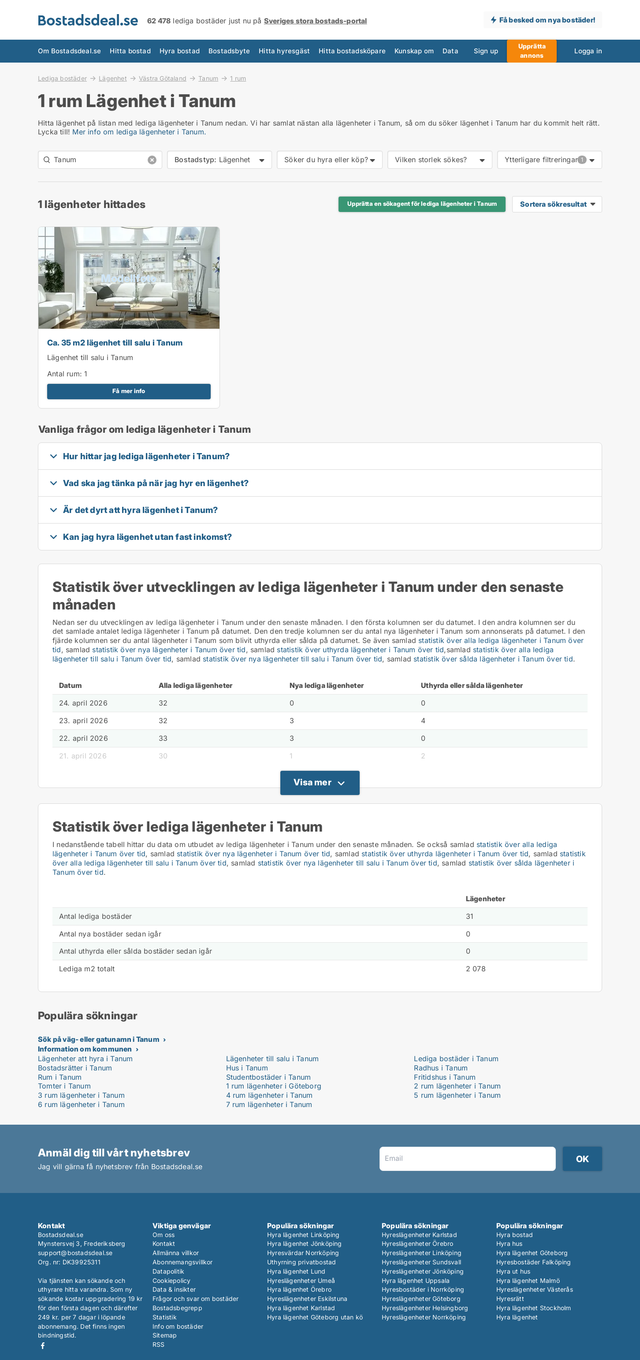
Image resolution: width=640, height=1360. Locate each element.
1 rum (238, 78)
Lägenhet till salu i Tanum (90, 357)
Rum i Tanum (60, 1077)
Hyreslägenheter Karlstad (419, 1234)
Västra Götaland (162, 78)
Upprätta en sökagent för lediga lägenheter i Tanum (422, 203)
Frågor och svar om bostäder (195, 1298)
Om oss (164, 1234)
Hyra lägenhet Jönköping (304, 1243)
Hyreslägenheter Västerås (534, 1289)
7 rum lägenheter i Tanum (269, 1104)
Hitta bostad (130, 51)
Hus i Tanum (247, 1067)
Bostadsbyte (229, 51)
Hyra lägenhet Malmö (528, 1280)
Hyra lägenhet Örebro (299, 1289)
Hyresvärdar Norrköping (303, 1252)
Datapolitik (168, 1271)
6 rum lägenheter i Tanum (81, 1104)
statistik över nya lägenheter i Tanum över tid (169, 649)
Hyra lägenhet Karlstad (301, 1308)
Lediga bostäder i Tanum (456, 1058)
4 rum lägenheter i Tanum (269, 1095)
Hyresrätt (510, 1298)
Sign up (486, 51)
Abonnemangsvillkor (183, 1262)
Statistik (165, 1317)
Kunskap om (414, 51)
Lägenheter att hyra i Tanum (85, 1058)
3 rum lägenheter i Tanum (81, 1095)
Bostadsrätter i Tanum (75, 1067)
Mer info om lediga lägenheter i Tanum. (139, 131)
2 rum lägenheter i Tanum (457, 1085)
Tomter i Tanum (64, 1085)
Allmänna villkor (176, 1252)
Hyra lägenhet (517, 1317)
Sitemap (165, 1335)
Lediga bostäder (62, 78)
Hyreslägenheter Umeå (301, 1280)
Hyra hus (509, 1243)
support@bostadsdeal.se (75, 1252)
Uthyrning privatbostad (301, 1262)
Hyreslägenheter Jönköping (423, 1271)
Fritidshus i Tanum (445, 1077)
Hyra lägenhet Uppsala (416, 1280)
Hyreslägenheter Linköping (421, 1252)
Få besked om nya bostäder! (547, 19)
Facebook (43, 1345)
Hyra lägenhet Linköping (303, 1234)
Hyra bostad (180, 51)
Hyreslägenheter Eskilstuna (307, 1298)
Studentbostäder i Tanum (268, 1077)
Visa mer (312, 782)
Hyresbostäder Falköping (533, 1262)
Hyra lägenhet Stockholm (533, 1308)
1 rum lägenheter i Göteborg (273, 1085)
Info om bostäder (178, 1326)
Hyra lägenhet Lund (296, 1271)
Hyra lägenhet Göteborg (532, 1252)
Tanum (208, 78)
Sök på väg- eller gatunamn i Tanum (99, 1039)
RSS (159, 1344)
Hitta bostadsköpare (352, 51)
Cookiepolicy (171, 1280)
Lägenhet (113, 78)
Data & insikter (174, 1289)
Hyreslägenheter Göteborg (421, 1298)
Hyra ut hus (513, 1271)
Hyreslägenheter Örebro (417, 1243)
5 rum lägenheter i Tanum (457, 1095)
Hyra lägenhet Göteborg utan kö (315, 1317)
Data (450, 51)
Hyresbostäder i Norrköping (423, 1289)
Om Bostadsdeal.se (69, 51)
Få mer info (128, 390)
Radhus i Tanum (441, 1067)
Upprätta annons (532, 50)
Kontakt (164, 1243)
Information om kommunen (85, 1048)
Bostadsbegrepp (177, 1308)
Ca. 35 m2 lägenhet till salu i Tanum (114, 342)
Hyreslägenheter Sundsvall (421, 1262)
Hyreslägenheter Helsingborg (425, 1308)
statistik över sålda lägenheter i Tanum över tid (493, 658)
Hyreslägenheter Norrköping (424, 1317)
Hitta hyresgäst (284, 51)
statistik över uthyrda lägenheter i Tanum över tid (360, 649)
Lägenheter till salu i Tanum (272, 1058)
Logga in (588, 51)
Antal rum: (64, 373)
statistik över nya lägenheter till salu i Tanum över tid (292, 658)
